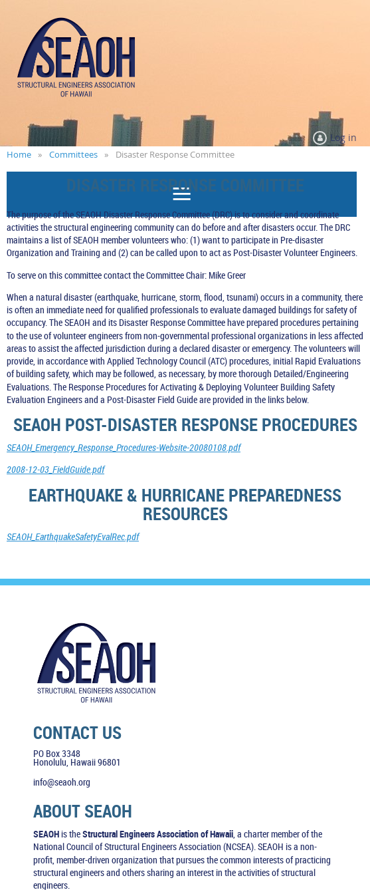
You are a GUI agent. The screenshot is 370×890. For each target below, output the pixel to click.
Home (19, 154)
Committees (73, 154)
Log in (343, 137)
